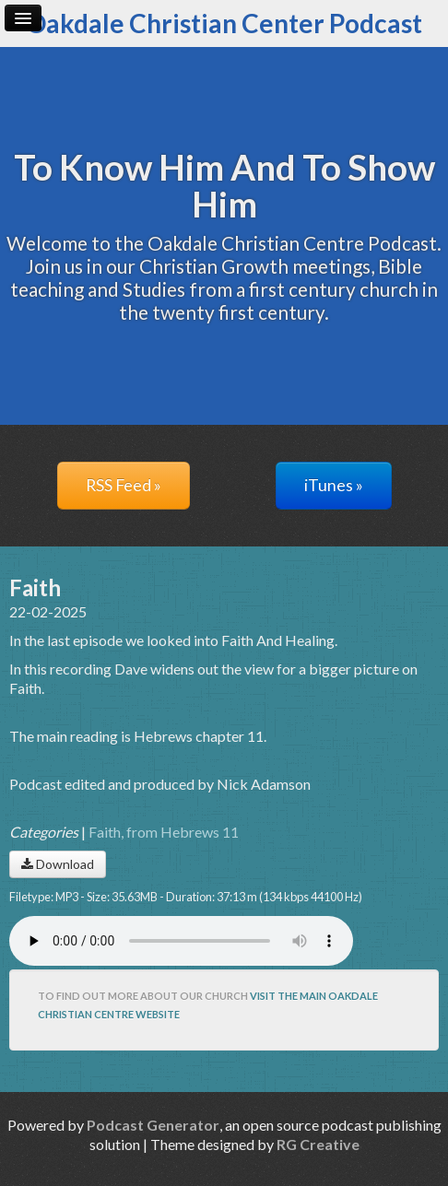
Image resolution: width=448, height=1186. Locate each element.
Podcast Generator (153, 1124)
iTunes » (333, 485)
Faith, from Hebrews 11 (163, 831)
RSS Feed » (123, 485)
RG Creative (318, 1144)
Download (57, 864)
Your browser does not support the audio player (181, 941)
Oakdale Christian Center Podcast (224, 23)
